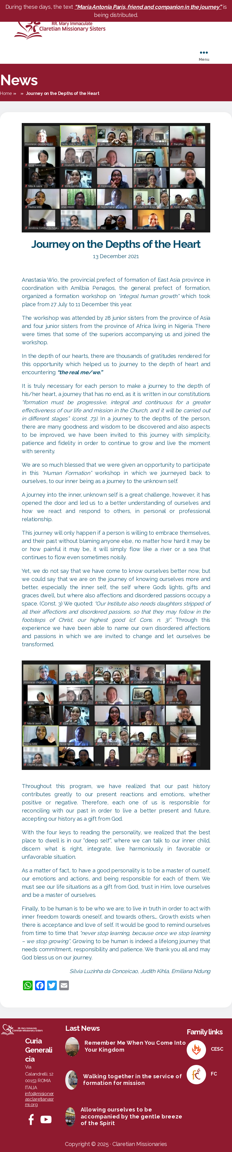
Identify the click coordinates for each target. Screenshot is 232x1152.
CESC (217, 1049)
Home (6, 93)
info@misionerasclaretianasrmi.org (39, 1099)
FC (214, 1074)
